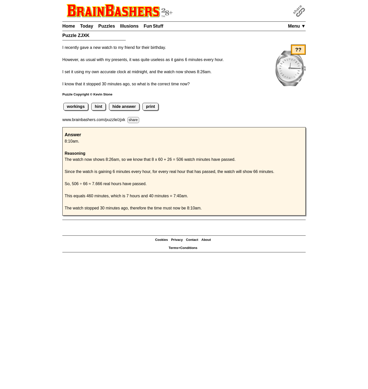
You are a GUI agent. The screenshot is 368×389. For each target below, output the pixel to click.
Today (86, 26)
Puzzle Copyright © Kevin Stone (87, 94)
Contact (192, 240)
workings (76, 106)
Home (68, 26)
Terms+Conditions (183, 248)
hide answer (124, 106)
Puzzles (106, 26)
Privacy (177, 240)
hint (98, 106)
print (150, 106)
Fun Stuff (153, 26)
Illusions (129, 26)
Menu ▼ (297, 26)
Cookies (161, 240)
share (133, 120)
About (206, 240)
